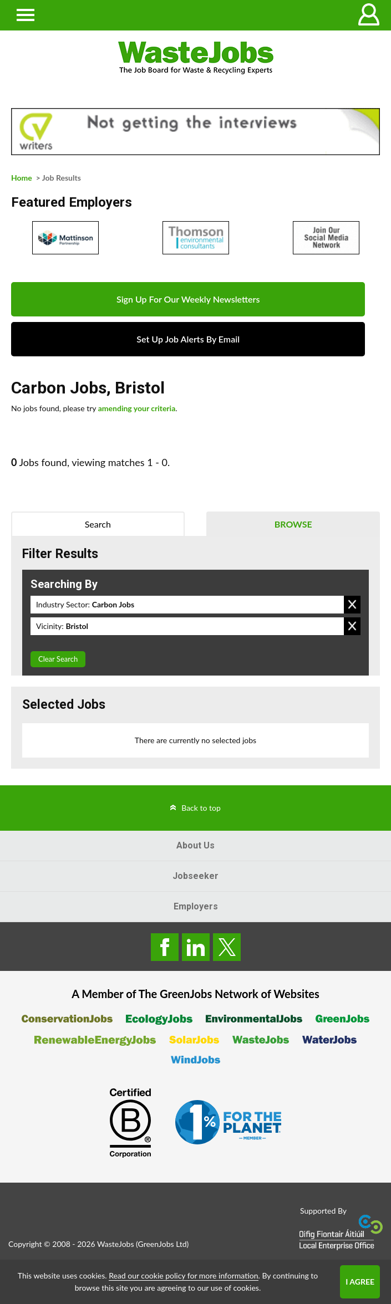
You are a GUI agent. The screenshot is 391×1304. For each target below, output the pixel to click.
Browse (293, 524)
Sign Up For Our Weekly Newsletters (188, 299)
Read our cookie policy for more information (183, 1275)
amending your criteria (137, 408)
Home (21, 177)
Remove (352, 604)
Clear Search (58, 658)
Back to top (201, 807)
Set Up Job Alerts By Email (188, 339)
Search (98, 524)
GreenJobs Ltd (162, 1244)
